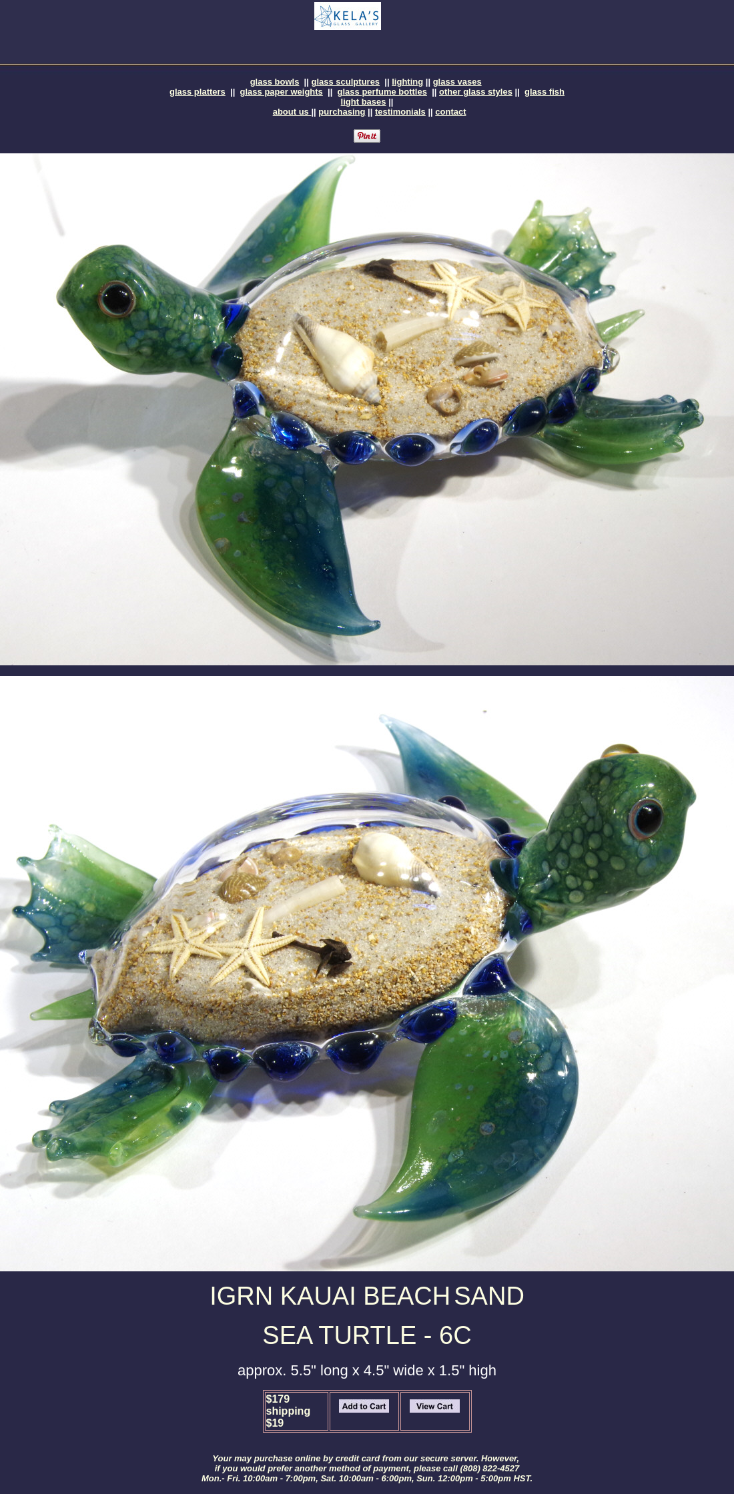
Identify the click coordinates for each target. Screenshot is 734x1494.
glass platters (197, 92)
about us (292, 112)
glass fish (544, 92)
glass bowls (275, 82)
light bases (363, 102)
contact (450, 112)
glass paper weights (281, 92)
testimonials (400, 112)
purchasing (341, 112)
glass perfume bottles (382, 92)
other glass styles (475, 92)
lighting (407, 82)
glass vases (457, 82)
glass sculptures (346, 82)
